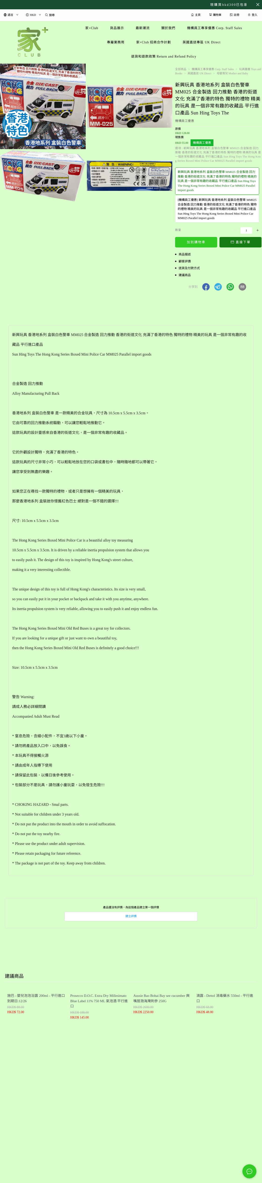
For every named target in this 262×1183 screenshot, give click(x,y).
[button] (206, 287)
